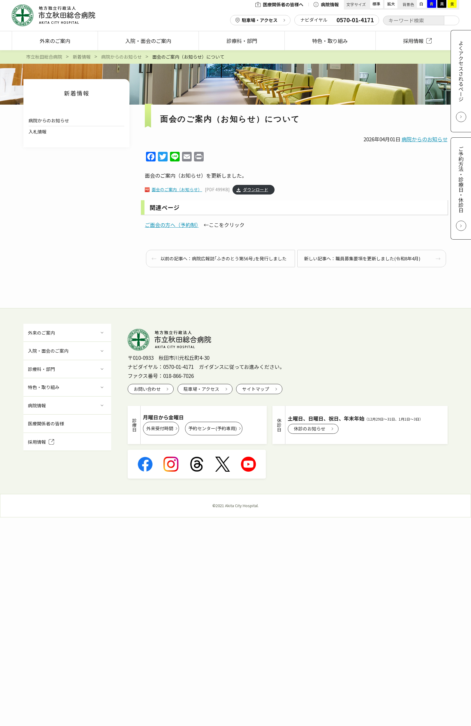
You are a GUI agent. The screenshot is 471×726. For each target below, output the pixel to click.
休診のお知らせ (309, 428)
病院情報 (326, 4)
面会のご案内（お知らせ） (177, 190)
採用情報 (417, 40)
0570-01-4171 (178, 366)
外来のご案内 (55, 40)
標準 (376, 4)
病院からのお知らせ (49, 120)
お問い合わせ (147, 389)
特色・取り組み (330, 40)
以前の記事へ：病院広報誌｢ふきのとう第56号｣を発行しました (223, 258)
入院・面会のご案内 (148, 40)
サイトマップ (255, 389)
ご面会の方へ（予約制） (172, 224)
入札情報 (38, 131)
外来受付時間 (159, 428)
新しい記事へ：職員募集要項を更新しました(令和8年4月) (362, 258)
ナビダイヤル (337, 20)
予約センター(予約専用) (212, 428)
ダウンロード (255, 190)
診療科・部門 (241, 40)
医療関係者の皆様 (46, 423)
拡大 (391, 4)
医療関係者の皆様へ (279, 4)
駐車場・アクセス (260, 20)
